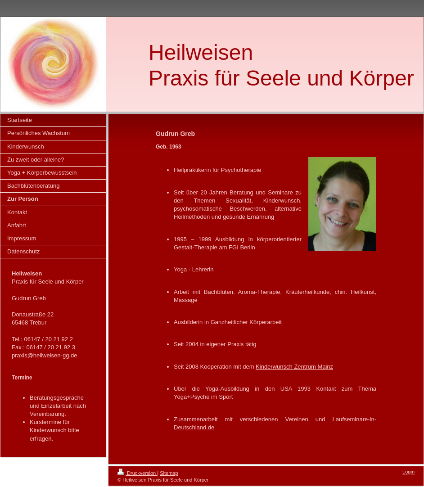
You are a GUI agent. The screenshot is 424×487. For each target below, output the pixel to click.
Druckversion (137, 473)
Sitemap (169, 473)
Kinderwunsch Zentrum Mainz (294, 366)
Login (408, 471)
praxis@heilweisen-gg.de (44, 355)
